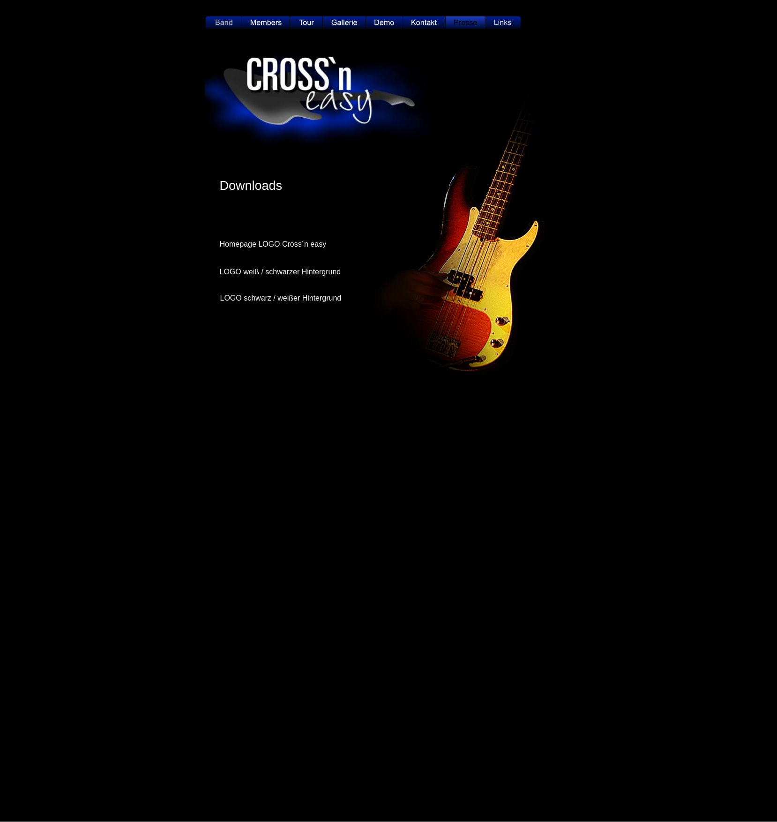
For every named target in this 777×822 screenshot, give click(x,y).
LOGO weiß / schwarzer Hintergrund (280, 272)
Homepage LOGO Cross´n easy (273, 244)
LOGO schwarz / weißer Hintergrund (281, 298)
